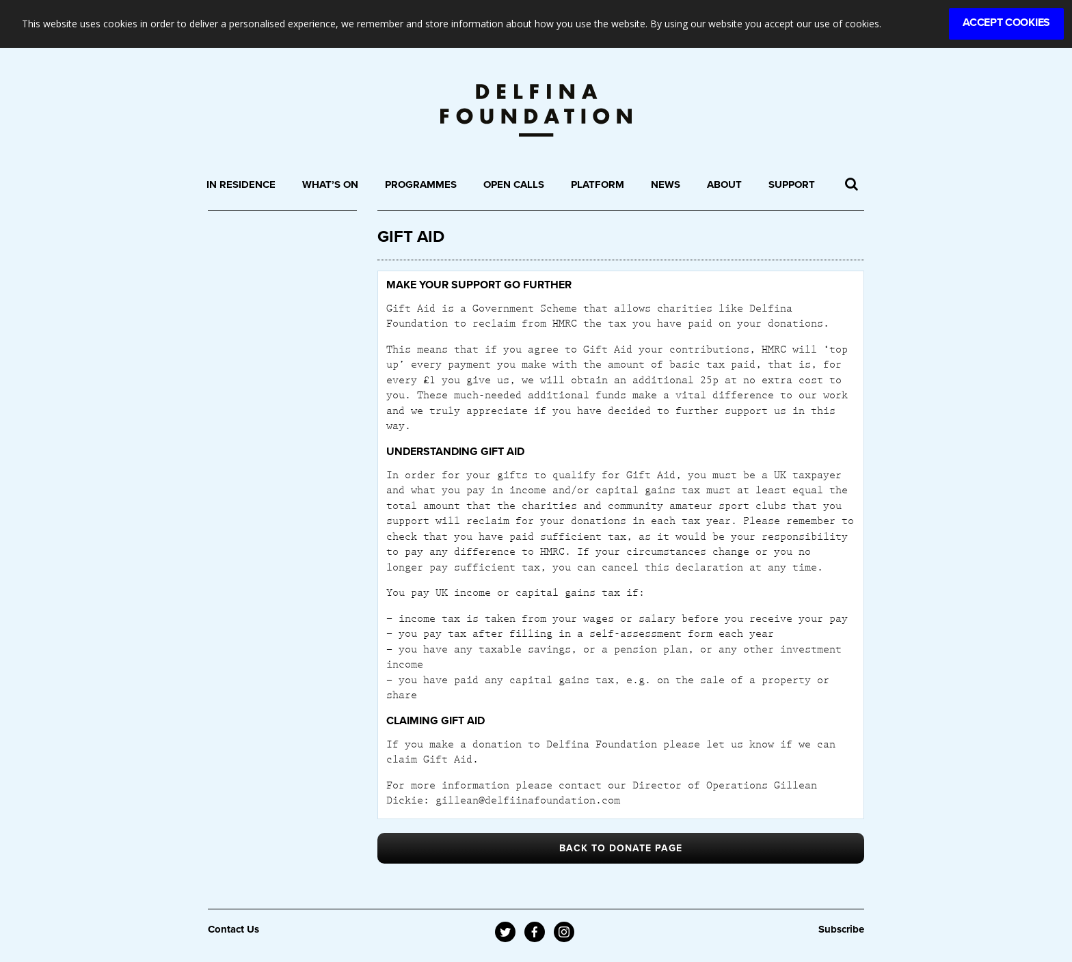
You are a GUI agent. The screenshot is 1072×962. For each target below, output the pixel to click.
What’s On (330, 184)
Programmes (421, 184)
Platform (597, 184)
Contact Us (233, 929)
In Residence (241, 184)
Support (791, 184)
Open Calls (513, 184)
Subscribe (841, 929)
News (665, 184)
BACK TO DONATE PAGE (620, 848)
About (724, 184)
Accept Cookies (1006, 22)
